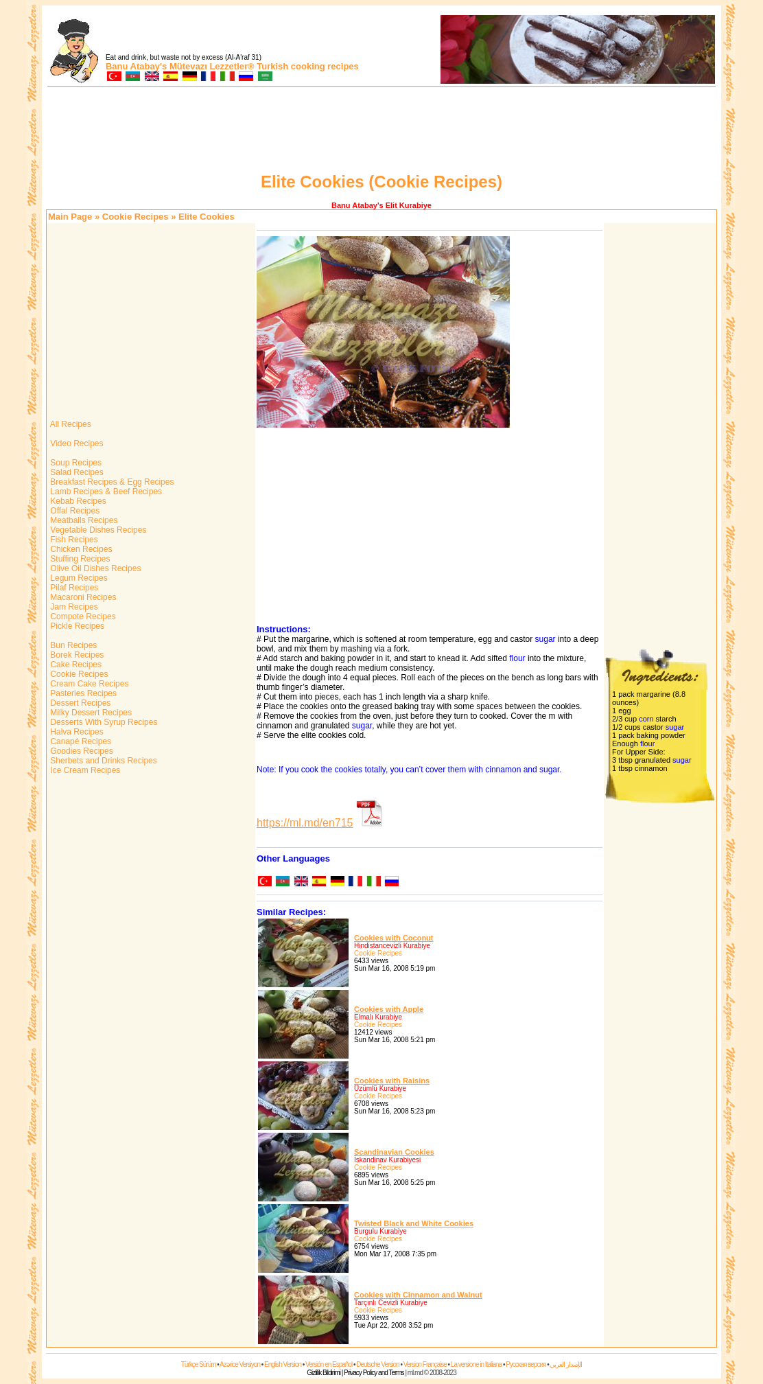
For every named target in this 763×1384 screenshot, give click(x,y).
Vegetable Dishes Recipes (97, 530)
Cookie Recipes (135, 216)
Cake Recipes (75, 664)
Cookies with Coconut (394, 938)
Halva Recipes (76, 732)
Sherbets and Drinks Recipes (102, 760)
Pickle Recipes (76, 626)
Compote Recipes (82, 616)
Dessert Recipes (79, 703)
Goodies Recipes (80, 751)
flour (517, 658)
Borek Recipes (76, 655)
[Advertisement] (381, 132)
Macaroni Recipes (82, 597)
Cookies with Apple (388, 1009)
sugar (545, 639)
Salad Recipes (76, 472)
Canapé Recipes (79, 741)
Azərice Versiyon (240, 1364)
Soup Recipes (75, 463)
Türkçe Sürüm (198, 1364)
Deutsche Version (377, 1364)
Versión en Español (328, 1364)
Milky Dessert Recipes (90, 712)
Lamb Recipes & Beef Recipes (105, 491)
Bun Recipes (72, 645)
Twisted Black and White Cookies (413, 1223)
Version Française (425, 1364)
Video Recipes (76, 443)
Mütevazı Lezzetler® (212, 66)
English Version (282, 1364)
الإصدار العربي (566, 1364)
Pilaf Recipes (73, 587)
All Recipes (69, 424)
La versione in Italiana (476, 1364)
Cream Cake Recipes (88, 684)
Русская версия (525, 1364)
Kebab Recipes (77, 501)
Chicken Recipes (80, 549)
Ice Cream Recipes (84, 770)
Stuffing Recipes (79, 559)
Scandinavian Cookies (394, 1152)
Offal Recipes (73, 511)
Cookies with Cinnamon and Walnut (418, 1295)
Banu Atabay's (136, 66)
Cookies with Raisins (392, 1080)
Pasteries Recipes (82, 693)
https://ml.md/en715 (305, 823)
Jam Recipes (73, 607)
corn (646, 719)
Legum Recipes (78, 578)
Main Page (70, 216)
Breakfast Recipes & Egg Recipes (111, 482)
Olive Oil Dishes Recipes (94, 568)
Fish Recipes (73, 539)
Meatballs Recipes (82, 520)
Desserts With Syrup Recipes (102, 722)
